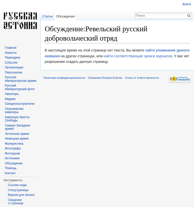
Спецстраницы (18, 190)
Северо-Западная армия (17, 127)
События (11, 62)
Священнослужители (19, 104)
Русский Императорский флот (20, 87)
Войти (186, 4)
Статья (47, 16)
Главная (10, 47)
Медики (10, 99)
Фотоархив (12, 153)
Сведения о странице (15, 201)
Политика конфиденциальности (64, 77)
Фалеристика (14, 143)
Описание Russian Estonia (105, 77)
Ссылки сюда (17, 185)
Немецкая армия (17, 138)
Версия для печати (21, 195)
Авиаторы (12, 94)
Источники (12, 158)
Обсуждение (65, 16)
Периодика (12, 57)
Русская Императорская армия (20, 79)
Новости (10, 53)
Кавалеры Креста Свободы (17, 118)
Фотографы (13, 148)
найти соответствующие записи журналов (138, 56)
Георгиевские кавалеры (14, 110)
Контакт (10, 173)
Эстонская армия (17, 134)
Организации (14, 67)
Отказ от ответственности (142, 77)
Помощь (10, 168)
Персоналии (13, 72)
